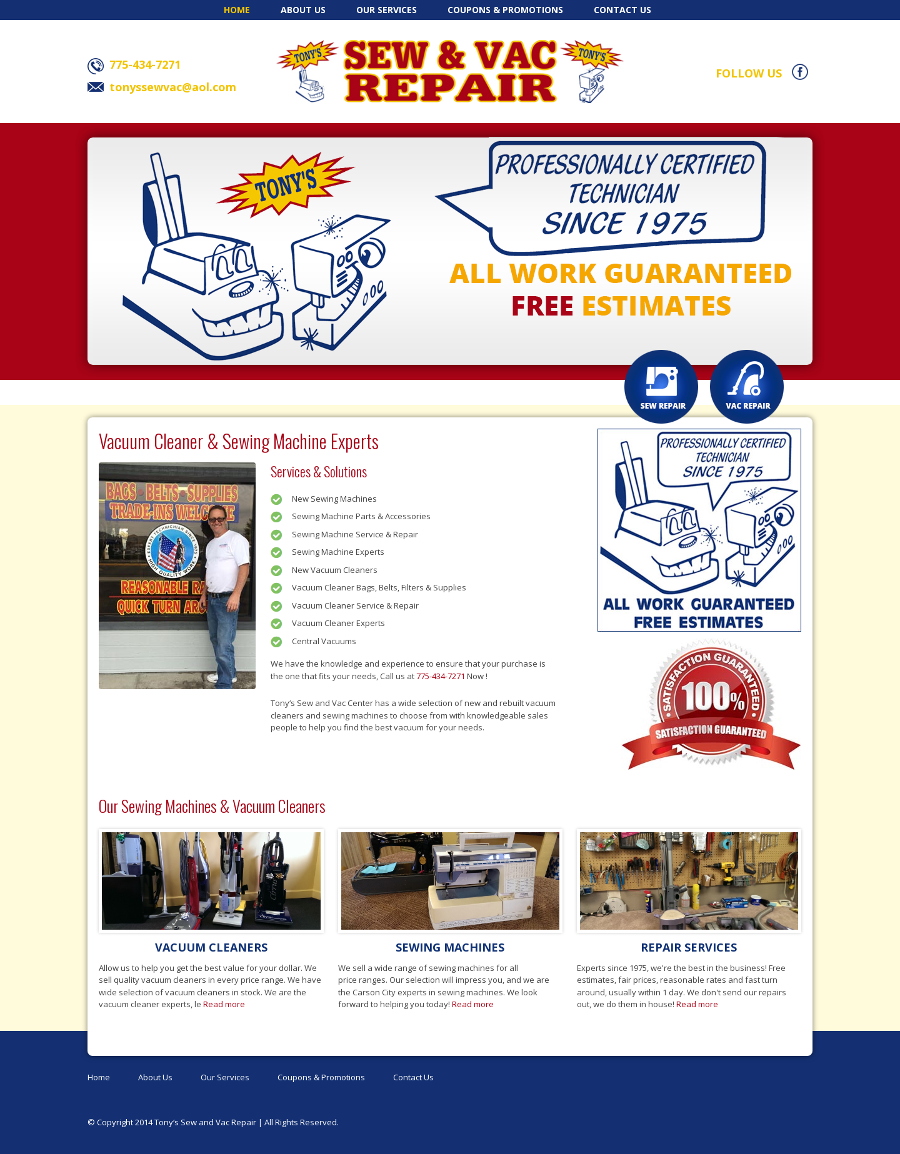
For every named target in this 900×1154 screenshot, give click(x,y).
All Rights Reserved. (301, 1122)
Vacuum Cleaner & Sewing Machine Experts (239, 441)
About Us (303, 10)
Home (237, 10)
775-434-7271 (440, 676)
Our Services (386, 10)
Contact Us (622, 10)
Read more (224, 1004)
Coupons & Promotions (505, 10)
